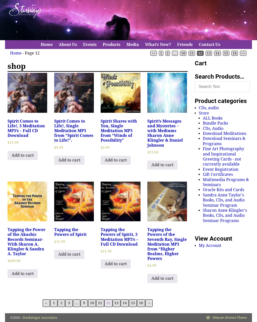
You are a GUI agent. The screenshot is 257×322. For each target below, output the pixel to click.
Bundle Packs (215, 123)
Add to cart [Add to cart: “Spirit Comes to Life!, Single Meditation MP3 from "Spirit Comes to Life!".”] (69, 160)
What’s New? (158, 44)
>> (243, 53)
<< (154, 53)
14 (217, 53)
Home (47, 44)
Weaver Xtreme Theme (230, 317)
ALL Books (213, 118)
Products (111, 44)
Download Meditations (224, 133)
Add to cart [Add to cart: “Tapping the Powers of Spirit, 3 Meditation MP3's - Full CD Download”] (116, 263)
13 (209, 53)
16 (235, 53)
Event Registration (220, 169)
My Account (210, 245)
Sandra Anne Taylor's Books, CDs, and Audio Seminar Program (224, 200)
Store (204, 113)
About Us (68, 44)
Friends (185, 44)
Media (132, 44)
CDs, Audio (213, 128)
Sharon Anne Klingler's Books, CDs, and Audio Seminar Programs (225, 215)
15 (226, 53)
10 (183, 53)
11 (192, 53)
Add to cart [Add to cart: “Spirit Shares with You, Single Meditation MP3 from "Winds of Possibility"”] (116, 160)
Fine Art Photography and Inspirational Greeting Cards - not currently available (223, 156)
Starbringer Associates (40, 317)
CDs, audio (209, 107)
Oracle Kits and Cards (223, 189)
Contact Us (209, 44)
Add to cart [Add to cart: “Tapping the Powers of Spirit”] (69, 254)
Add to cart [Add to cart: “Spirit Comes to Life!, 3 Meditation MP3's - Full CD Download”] (23, 155)
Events (90, 44)
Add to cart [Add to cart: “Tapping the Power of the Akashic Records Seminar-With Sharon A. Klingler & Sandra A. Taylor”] (23, 273)
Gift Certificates (218, 174)
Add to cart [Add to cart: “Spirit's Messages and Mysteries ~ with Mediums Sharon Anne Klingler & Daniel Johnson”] (162, 165)
